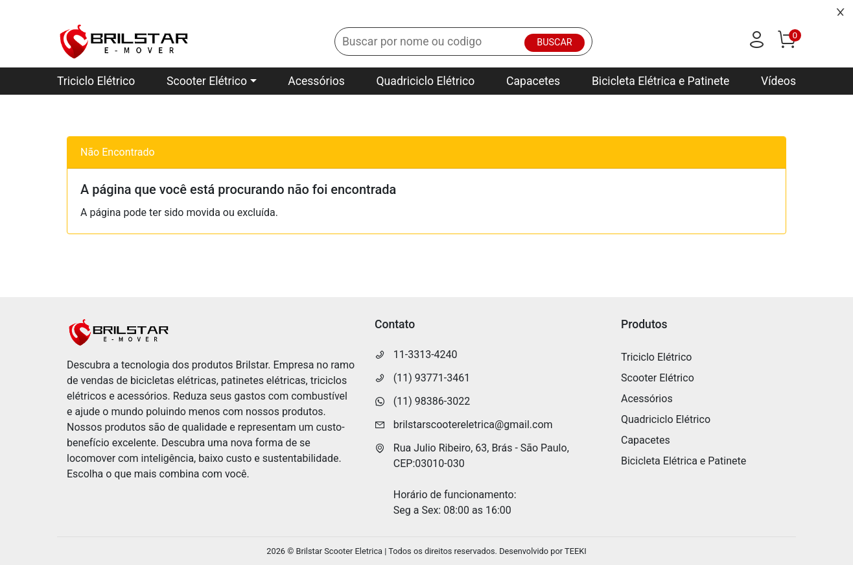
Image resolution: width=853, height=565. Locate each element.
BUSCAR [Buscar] (554, 42)
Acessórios (316, 81)
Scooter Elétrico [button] (207, 81)
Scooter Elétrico (657, 378)
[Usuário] (756, 42)
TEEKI (576, 551)
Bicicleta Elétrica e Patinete (660, 81)
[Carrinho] (786, 42)
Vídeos (778, 81)
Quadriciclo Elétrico (426, 81)
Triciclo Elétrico (96, 81)
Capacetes (533, 81)
